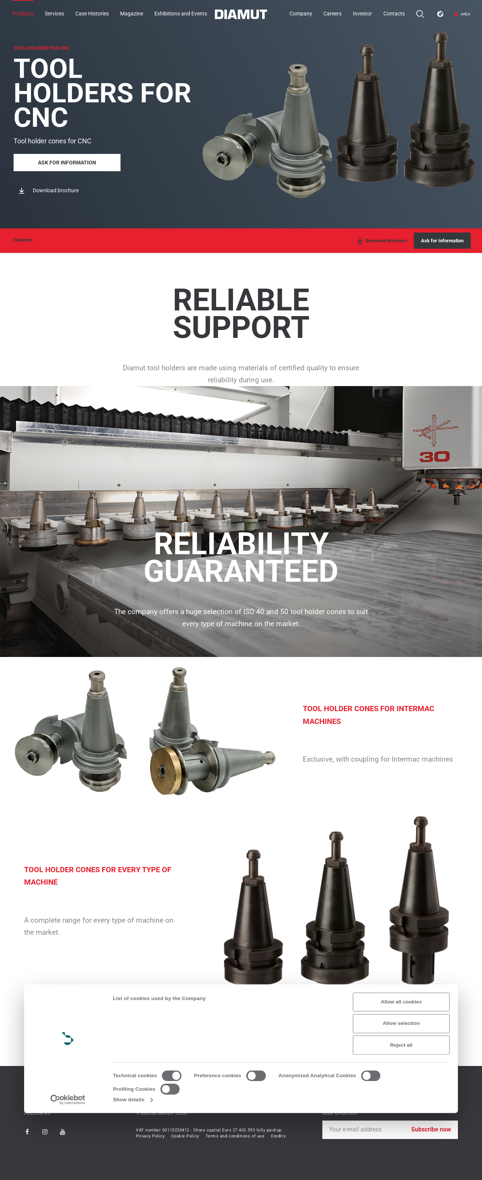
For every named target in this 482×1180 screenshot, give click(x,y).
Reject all (401, 1112)
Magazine (131, 14)
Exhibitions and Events (180, 14)
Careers (332, 14)
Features (22, 240)
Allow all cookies (401, 1069)
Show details (129, 1166)
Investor (362, 14)
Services (54, 14)
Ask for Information (67, 161)
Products (23, 14)
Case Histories (92, 14)
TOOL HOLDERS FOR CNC (42, 46)
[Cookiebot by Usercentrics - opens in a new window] (68, 1167)
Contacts (394, 14)
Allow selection (401, 1090)
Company (301, 14)
